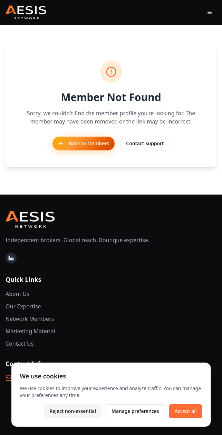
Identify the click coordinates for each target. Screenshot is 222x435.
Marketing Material (30, 331)
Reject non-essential (72, 411)
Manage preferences (135, 411)
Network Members (30, 319)
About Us (17, 294)
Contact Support (145, 143)
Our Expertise (23, 306)
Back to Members (83, 143)
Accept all (186, 411)
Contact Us (19, 343)
